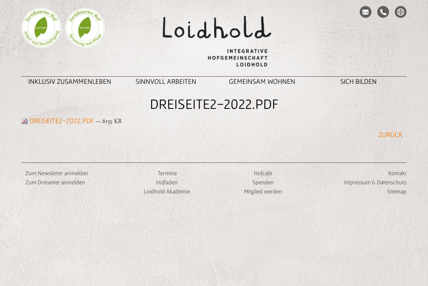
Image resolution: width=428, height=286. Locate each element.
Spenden (263, 182)
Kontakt (397, 173)
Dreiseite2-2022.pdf (58, 120)
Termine (167, 173)
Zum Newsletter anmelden (56, 173)
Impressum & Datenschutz (375, 182)
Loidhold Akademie (167, 191)
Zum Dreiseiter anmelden (55, 182)
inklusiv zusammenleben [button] (69, 81)
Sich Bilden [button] (358, 81)
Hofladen (167, 182)
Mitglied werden (263, 191)
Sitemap (397, 191)
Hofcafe (263, 173)
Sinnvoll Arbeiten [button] (166, 81)
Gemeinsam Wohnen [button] (262, 81)
